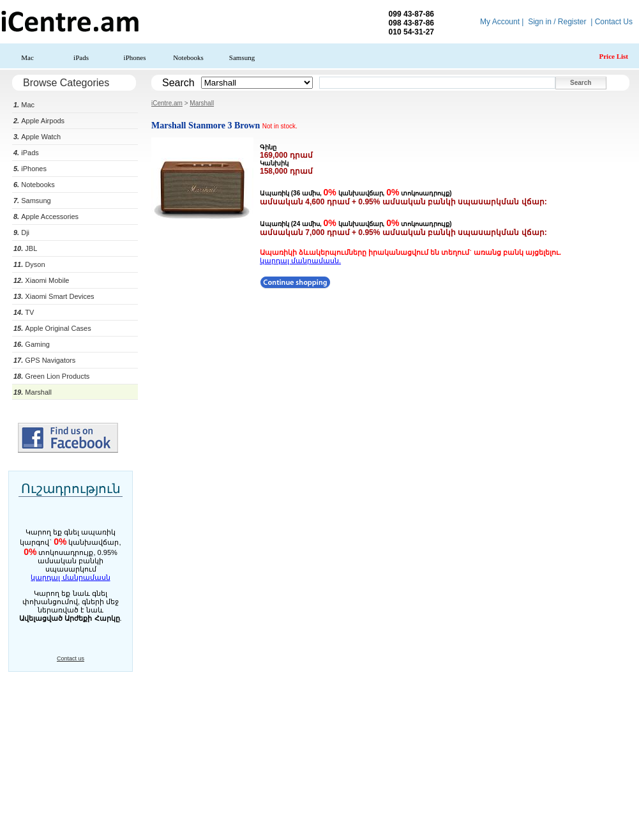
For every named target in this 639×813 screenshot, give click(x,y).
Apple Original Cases (52, 328)
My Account (500, 21)
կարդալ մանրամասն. (300, 260)
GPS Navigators (44, 360)
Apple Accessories (46, 216)
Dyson (29, 264)
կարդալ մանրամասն (70, 577)
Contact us (70, 658)
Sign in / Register (557, 21)
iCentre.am (167, 103)
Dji (21, 232)
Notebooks (188, 57)
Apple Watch (37, 137)
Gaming (31, 344)
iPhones (135, 57)
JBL (25, 248)
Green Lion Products (51, 376)
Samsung (242, 57)
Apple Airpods (38, 121)
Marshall (32, 392)
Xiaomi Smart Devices (53, 296)
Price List (613, 56)
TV (23, 312)
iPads (81, 57)
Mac (27, 57)
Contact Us (614, 21)
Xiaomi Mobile (41, 280)
